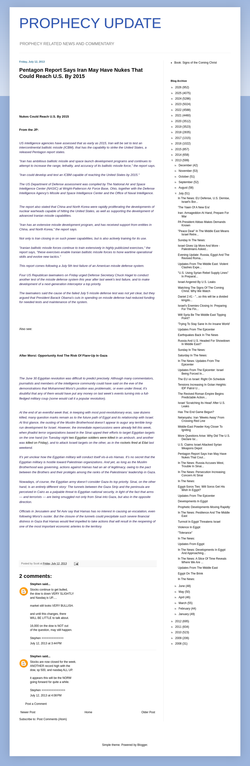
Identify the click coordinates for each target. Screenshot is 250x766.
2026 (178, 87)
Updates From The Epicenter (196, 329)
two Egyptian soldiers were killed (92, 437)
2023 (178, 104)
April (182, 597)
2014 (178, 154)
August (183, 187)
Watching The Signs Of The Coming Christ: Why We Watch (201, 289)
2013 (178, 160)
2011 (178, 626)
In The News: (186, 481)
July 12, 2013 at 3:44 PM (46, 643)
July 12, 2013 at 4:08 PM (46, 695)
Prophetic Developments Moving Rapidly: (204, 507)
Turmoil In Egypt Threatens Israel (199, 521)
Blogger (142, 745)
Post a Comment (36, 704)
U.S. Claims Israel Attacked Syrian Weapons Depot (200, 446)
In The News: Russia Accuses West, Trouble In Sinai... (201, 464)
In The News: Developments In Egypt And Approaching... (201, 551)
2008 (178, 643)
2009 (178, 638)
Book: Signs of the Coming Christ (195, 62)
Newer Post (27, 712)
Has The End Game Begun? (196, 412)
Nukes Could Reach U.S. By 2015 (44, 116)
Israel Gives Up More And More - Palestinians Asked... (199, 247)
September (186, 182)
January (184, 614)
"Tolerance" (185, 532)
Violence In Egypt (189, 527)
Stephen (35, 584)
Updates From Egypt (191, 544)
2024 (178, 98)
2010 (178, 632)
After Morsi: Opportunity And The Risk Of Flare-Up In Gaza (63, 355)
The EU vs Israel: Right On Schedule (201, 379)
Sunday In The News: (192, 240)
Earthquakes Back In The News (198, 335)
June (182, 586)
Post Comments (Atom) (52, 719)
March (183, 603)
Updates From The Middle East (198, 567)
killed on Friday (36, 442)
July (182, 193)
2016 (178, 143)
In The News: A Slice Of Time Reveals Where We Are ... (202, 560)
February (185, 608)
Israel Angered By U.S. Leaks (197, 282)
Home (88, 712)
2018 (178, 132)
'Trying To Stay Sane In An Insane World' (204, 324)
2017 (178, 138)
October (184, 176)
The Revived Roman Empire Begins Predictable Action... (201, 395)
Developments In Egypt (193, 501)
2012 (178, 621)
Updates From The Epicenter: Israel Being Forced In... (201, 371)
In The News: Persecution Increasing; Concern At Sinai (202, 473)
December (186, 165)
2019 (178, 126)
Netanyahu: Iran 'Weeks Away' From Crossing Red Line (201, 419)
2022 (178, 110)
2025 (178, 93)
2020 (178, 121)
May (182, 591)
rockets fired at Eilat (134, 442)
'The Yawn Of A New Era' (194, 207)
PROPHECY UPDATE (90, 23)
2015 (178, 149)
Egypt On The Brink (190, 573)
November (186, 171)
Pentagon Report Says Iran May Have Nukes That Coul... (202, 455)
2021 (178, 115)
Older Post (148, 712)
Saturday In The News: (192, 355)
